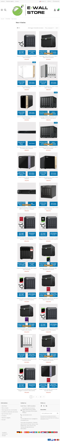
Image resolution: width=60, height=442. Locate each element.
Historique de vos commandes (9, 410)
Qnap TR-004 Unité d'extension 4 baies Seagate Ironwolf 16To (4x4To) (48, 329)
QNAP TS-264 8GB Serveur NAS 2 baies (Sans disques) (26, 117)
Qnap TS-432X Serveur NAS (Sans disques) (26, 178)
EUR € (49, 1)
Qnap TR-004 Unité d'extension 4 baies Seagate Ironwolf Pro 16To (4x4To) (26, 390)
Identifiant (4, 406)
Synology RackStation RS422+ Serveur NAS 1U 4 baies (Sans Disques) (26, 208)
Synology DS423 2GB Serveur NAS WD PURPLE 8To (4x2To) (26, 329)
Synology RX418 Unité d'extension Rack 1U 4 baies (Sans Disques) (26, 147)
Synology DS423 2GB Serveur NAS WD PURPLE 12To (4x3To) (48, 359)
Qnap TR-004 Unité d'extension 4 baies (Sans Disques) (26, 57)
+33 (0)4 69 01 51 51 (27, 415)
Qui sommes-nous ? (7, 413)
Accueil (17, 1)
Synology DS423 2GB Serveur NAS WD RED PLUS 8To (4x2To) (48, 299)
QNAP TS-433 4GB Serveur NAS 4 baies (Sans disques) (48, 87)
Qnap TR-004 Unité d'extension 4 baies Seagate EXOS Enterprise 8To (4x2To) (48, 238)
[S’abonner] (57, 413)
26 (40, 397)
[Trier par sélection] (49, 28)
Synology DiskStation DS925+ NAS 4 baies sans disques (48, 147)
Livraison (3, 1)
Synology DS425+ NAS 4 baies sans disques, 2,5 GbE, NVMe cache (48, 117)
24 (57, 28)
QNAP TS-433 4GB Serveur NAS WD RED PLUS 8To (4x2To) (26, 359)
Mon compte (5, 408)
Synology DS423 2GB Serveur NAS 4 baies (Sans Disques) (48, 57)
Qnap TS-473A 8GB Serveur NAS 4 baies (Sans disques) (26, 269)
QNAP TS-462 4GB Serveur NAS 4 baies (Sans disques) (26, 87)
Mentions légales (10, 1)
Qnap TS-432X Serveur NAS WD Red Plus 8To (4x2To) (48, 390)
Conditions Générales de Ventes (10, 412)
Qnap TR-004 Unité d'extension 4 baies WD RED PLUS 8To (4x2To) (26, 238)
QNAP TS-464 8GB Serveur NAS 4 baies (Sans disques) (48, 178)
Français (42, 1)
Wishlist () (56, 1)
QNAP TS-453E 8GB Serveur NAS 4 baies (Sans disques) (48, 208)
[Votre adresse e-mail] (48, 413)
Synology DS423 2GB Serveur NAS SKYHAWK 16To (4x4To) (48, 269)
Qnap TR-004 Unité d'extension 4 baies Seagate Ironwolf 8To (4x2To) (26, 299)
